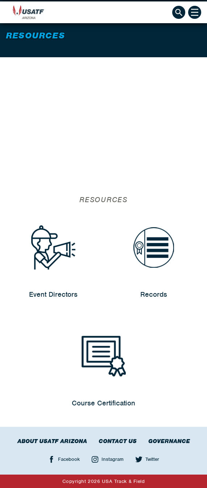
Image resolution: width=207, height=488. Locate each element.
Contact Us (118, 441)
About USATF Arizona (52, 441)
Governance (169, 441)
